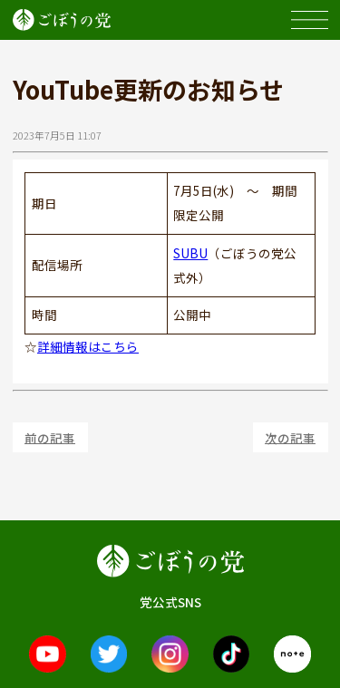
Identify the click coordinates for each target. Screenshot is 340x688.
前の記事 (49, 437)
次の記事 (290, 437)
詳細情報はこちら (88, 346)
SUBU (190, 253)
